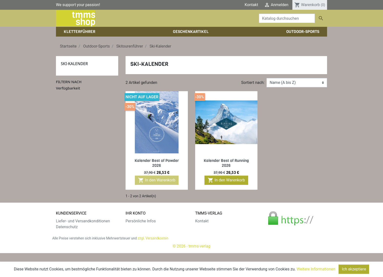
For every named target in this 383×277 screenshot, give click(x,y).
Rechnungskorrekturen (145, 232)
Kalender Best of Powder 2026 (157, 163)
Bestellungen (137, 227)
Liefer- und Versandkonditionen (83, 221)
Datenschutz (67, 227)
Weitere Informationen (316, 269)
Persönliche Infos (141, 221)
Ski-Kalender (74, 63)
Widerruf (63, 238)
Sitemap (63, 250)
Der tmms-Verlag (209, 227)
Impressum (205, 232)
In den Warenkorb (156, 180)
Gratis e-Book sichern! (75, 244)
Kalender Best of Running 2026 (226, 163)
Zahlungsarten (68, 232)
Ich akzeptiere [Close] (354, 269)
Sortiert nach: (253, 82)
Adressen (134, 238)
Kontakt (251, 4)
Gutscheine (135, 244)
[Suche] (287, 18)
